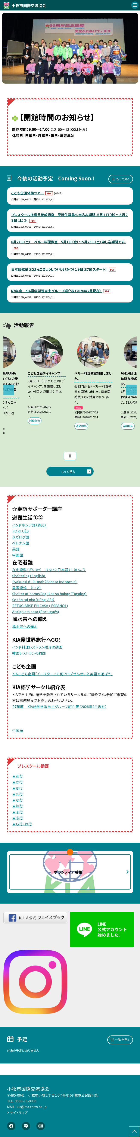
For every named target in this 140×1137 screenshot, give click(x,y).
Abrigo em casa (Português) (35, 611)
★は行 (17, 805)
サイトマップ (19, 1112)
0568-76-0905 (26, 1101)
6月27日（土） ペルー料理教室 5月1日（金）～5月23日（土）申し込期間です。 (68, 241)
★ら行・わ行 (22, 823)
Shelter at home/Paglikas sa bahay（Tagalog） (49, 593)
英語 (15, 549)
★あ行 (17, 776)
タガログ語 (20, 537)
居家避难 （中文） (26, 587)
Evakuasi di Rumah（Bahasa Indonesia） (44, 581)
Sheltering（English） (29, 575)
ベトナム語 (20, 543)
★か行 (17, 782)
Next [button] (131, 390)
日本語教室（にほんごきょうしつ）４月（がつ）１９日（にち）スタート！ (59, 269)
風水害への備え (24, 626)
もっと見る (123, 179)
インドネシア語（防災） (29, 525)
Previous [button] (8, 390)
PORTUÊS (20, 531)
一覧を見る (122, 1039)
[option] (70, 48)
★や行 (17, 817)
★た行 (17, 793)
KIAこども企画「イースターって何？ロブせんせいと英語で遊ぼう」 (62, 673)
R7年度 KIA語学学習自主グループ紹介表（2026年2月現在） (56, 290)
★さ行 (17, 787)
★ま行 (17, 811)
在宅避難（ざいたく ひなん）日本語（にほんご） (49, 569)
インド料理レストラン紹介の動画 (37, 647)
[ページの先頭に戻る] (134, 1132)
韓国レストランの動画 (29, 653)
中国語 (17, 554)
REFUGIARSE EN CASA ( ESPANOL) (40, 605)
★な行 (17, 799)
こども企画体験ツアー (27, 192)
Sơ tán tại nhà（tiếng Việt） (33, 599)
